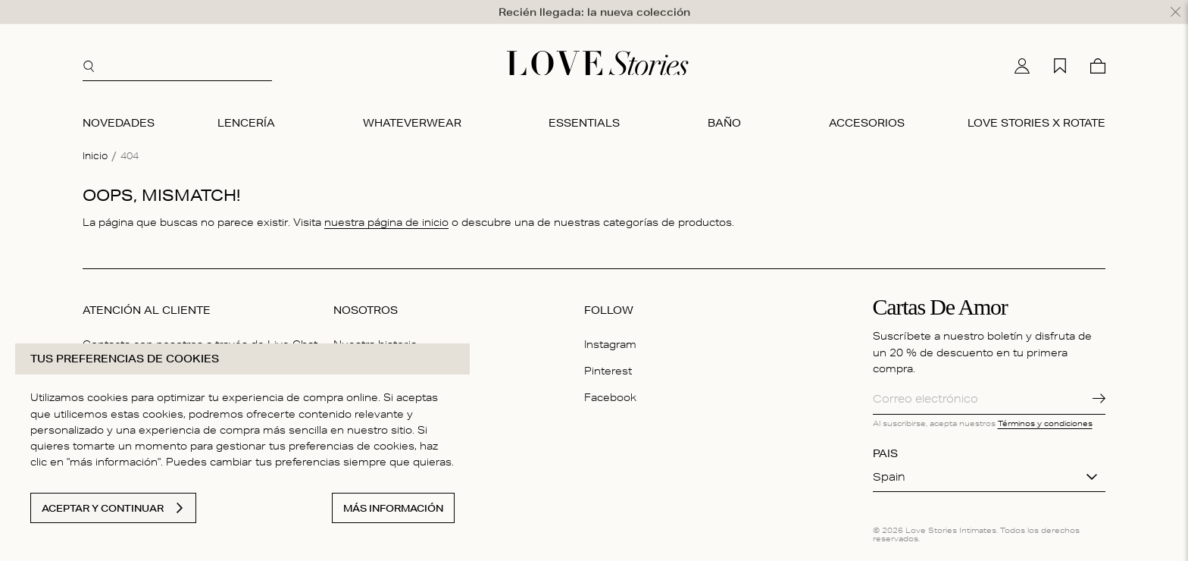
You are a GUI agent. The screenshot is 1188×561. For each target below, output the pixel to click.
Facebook (610, 393)
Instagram (610, 340)
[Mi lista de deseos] (1060, 62)
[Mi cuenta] (1022, 62)
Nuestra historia (375, 340)
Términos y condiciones (1045, 419)
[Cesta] (1098, 62)
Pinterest (608, 367)
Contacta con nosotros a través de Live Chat (200, 340)
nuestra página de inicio (386, 219)
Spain (889, 473)
